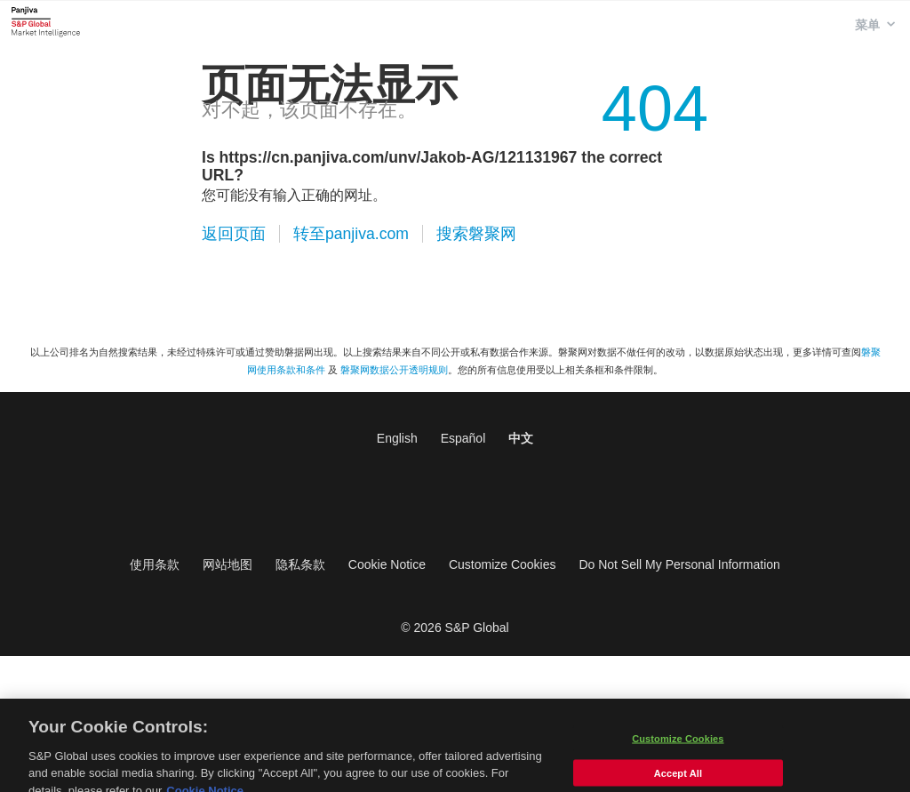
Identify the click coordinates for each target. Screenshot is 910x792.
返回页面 (234, 234)
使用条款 (155, 564)
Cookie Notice (387, 564)
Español (463, 438)
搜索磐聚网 (476, 234)
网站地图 (227, 564)
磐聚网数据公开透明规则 (394, 369)
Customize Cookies (502, 564)
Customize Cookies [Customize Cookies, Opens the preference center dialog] (677, 745)
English (397, 438)
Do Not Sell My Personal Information (679, 564)
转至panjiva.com (351, 234)
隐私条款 (300, 564)
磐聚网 (46, 21)
